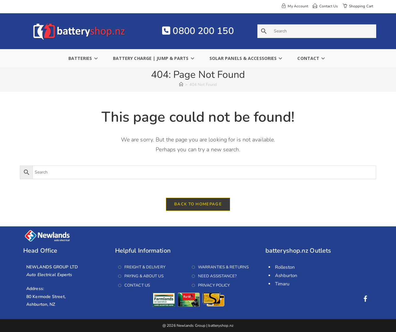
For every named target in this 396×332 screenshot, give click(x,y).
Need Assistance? (217, 276)
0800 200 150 (198, 31)
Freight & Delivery (145, 267)
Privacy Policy (214, 285)
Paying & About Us (144, 276)
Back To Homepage (198, 204)
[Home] (181, 84)
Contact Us (137, 285)
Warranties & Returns (223, 267)
